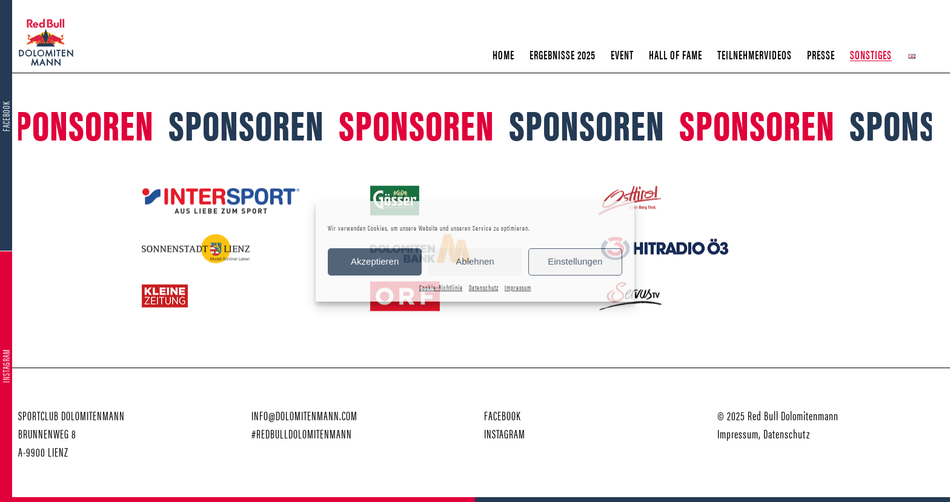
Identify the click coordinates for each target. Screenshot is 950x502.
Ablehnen (475, 261)
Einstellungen (575, 261)
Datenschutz (484, 287)
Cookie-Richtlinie (441, 287)
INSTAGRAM (504, 433)
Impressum (518, 287)
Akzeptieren (375, 261)
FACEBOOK (502, 415)
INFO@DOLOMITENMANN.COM (304, 415)
